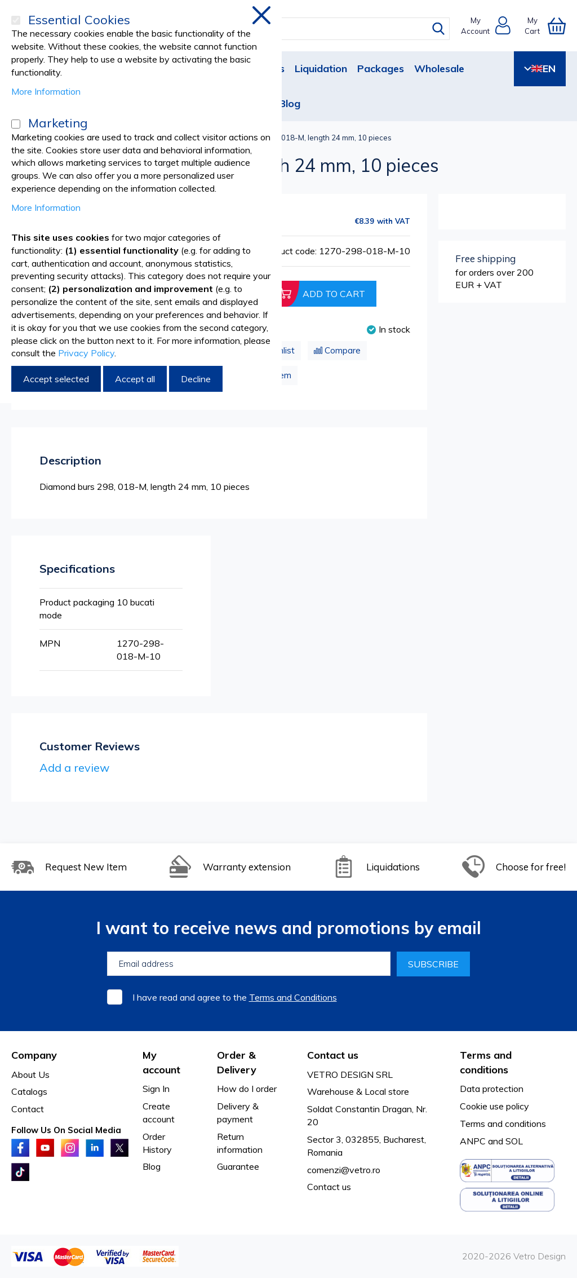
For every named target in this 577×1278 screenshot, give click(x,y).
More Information (46, 91)
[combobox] (297, 28)
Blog (289, 103)
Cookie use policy (494, 1106)
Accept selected (56, 378)
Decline (196, 378)
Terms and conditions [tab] (486, 1062)
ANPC (473, 1141)
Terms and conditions (503, 1123)
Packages (380, 68)
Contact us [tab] (332, 1055)
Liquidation (321, 68)
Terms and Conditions (293, 997)
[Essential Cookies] (15, 20)
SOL (514, 1141)
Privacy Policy (86, 353)
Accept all (135, 378)
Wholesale (439, 68)
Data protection (491, 1088)
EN (540, 68)
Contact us (329, 1186)
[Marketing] (15, 124)
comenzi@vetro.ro (343, 1169)
